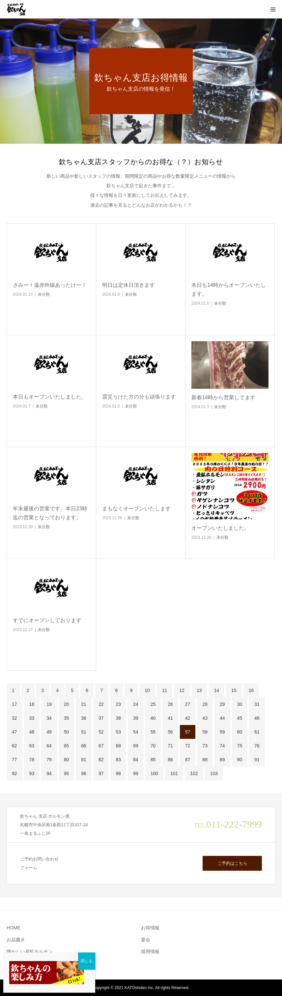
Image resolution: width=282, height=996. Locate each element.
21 (83, 704)
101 (174, 773)
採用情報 (150, 951)
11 (164, 690)
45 (239, 718)
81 (83, 759)
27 (187, 704)
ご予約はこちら (232, 863)
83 (118, 759)
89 (222, 759)
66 (83, 745)
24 (135, 704)
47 (14, 732)
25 (153, 704)
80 (66, 759)
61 (257, 732)
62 (14, 745)
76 (257, 745)
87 (187, 759)
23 (118, 704)
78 (32, 759)
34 (49, 718)
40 (153, 718)
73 (205, 745)
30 (239, 704)
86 (170, 759)
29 (222, 704)
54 (135, 732)
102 (194, 773)
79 (49, 759)
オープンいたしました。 (220, 528)
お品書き (16, 939)
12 (181, 690)
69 (135, 745)
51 (83, 732)
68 (118, 745)
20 (66, 704)
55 (153, 732)
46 (257, 718)
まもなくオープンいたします (136, 508)
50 (66, 732)
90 (239, 759)
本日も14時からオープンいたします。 (228, 289)
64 (49, 745)
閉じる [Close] (87, 961)
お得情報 (150, 927)
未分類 (44, 294)
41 (170, 718)
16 (251, 690)
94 (49, 773)
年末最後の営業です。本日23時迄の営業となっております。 (50, 513)
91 (257, 759)
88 (205, 759)
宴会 (145, 939)
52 (101, 732)
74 (222, 745)
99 (135, 773)
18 (32, 704)
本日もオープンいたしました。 (50, 397)
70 (153, 745)
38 (118, 718)
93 (32, 773)
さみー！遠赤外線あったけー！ (50, 285)
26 (170, 704)
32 (14, 718)
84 (135, 759)
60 (239, 732)
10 (147, 690)
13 (199, 690)
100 (154, 773)
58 (205, 732)
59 (222, 732)
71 (170, 745)
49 (49, 732)
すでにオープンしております (47, 620)
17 (14, 704)
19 (49, 704)
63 (32, 745)
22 (101, 704)
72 (187, 745)
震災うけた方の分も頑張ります (139, 397)
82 (101, 759)
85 (153, 759)
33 (32, 718)
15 (234, 690)
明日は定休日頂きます (128, 285)
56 (170, 732)
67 (101, 745)
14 (216, 690)
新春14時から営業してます (223, 397)
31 (257, 704)
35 (66, 718)
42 (187, 718)
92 (14, 773)
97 (101, 773)
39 (135, 718)
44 (222, 718)
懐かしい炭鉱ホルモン (30, 951)
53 (118, 732)
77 (14, 759)
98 (118, 773)
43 (205, 718)
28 (205, 704)
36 (83, 718)
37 (101, 718)
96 (83, 773)
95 (66, 773)
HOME (13, 927)
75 (239, 745)
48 (32, 732)
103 (214, 773)
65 (66, 745)
